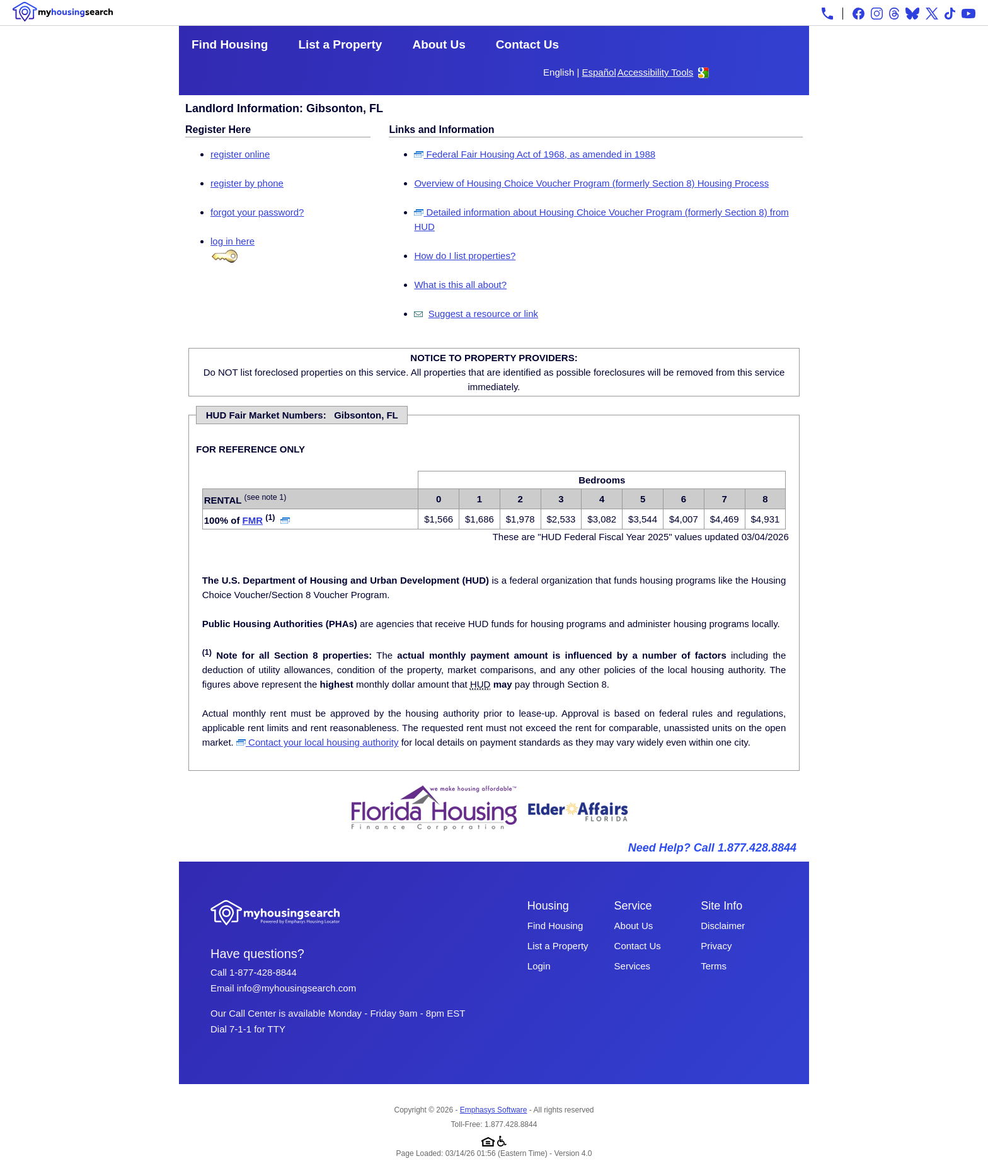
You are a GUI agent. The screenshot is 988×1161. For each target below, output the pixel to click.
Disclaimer (723, 925)
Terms (714, 966)
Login (539, 966)
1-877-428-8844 (263, 972)
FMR (253, 520)
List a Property (340, 44)
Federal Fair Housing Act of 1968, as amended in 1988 (534, 154)
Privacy (716, 945)
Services (632, 966)
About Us (438, 44)
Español (599, 72)
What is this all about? (460, 284)
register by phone (247, 183)
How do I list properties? (464, 255)
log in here (232, 241)
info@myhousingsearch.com (296, 988)
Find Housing (230, 44)
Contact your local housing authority (317, 742)
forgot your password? (257, 212)
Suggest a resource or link (483, 313)
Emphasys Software (493, 1110)
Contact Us (527, 44)
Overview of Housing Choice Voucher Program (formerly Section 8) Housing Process (591, 183)
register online (240, 154)
